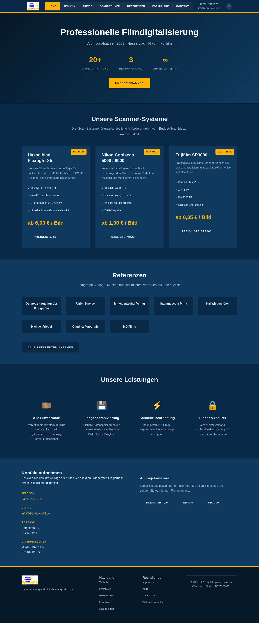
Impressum (148, 582)
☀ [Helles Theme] (229, 6)
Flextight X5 (157, 502)
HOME (52, 6)
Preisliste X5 (45, 236)
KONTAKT (182, 6)
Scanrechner (106, 608)
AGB (145, 589)
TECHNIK (69, 6)
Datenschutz (149, 595)
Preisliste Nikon (122, 236)
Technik (103, 582)
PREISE (87, 6)
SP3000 (213, 502)
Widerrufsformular (152, 602)
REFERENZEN (136, 6)
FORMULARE (160, 6)
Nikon (188, 502)
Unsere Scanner (129, 83)
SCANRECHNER (110, 6)
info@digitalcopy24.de (209, 8)
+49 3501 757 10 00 (208, 4)
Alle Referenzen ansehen (50, 347)
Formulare (105, 602)
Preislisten (105, 589)
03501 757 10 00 (32, 498)
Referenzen (106, 595)
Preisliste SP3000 (196, 231)
